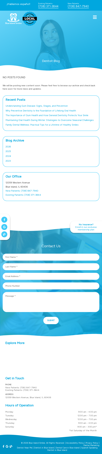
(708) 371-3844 (48, 6)
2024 (8, 156)
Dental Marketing (91, 445)
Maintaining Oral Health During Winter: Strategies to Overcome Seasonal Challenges (50, 120)
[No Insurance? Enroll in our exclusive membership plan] (86, 227)
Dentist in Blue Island (44, 448)
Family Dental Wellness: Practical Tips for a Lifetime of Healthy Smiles (42, 124)
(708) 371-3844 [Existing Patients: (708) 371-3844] (23, 195)
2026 (8, 146)
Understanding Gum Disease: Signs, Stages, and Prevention (37, 106)
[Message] (51, 302)
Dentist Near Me (24, 448)
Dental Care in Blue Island (68, 448)
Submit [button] (51, 320)
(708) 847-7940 (78, 6)
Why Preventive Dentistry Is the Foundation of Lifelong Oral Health (41, 110)
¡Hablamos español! (18, 4)
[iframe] (51, 361)
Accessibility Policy (75, 443)
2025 (8, 151)
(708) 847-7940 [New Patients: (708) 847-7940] (22, 190)
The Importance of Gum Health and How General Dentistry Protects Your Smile (47, 115)
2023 (8, 161)
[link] (13, 23)
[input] (51, 257)
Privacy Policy (92, 443)
